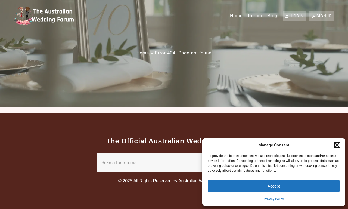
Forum (255, 15)
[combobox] (163, 162)
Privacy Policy (274, 199)
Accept (274, 186)
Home (236, 15)
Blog (272, 15)
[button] (337, 145)
